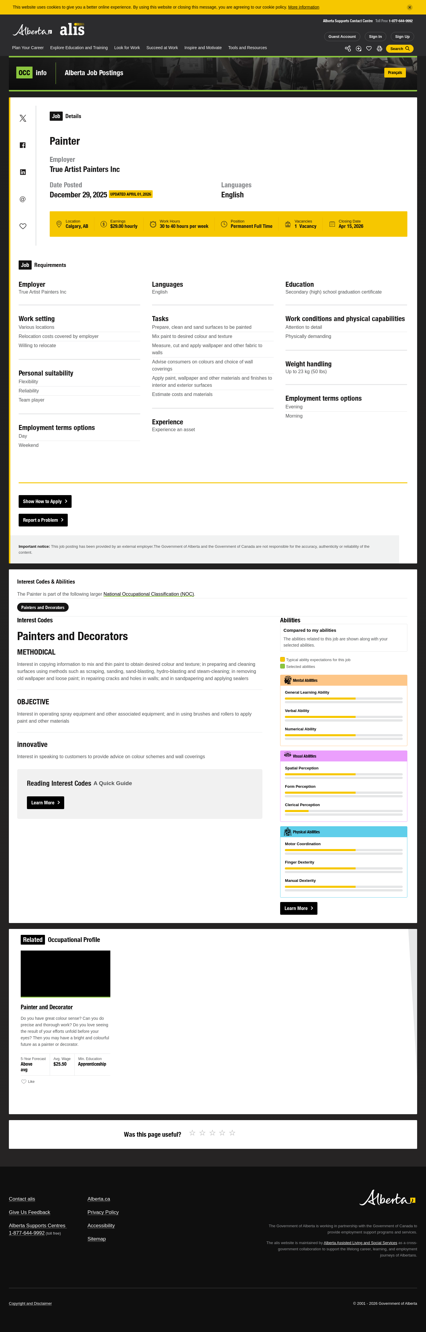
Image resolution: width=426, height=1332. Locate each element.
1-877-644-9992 (401, 21)
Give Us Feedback (29, 1212)
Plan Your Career (28, 47)
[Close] (410, 7)
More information (303, 7)
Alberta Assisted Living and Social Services (360, 1243)
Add (358, 48)
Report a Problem (40, 520)
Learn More (68, 803)
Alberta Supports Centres (37, 1225)
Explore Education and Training (79, 47)
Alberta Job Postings (94, 72)
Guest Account (342, 36)
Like (368, 48)
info (31, 72)
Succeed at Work (162, 47)
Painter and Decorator (60, 1012)
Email (23, 199)
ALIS (72, 29)
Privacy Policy (103, 1212)
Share (347, 48)
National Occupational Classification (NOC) (158, 626)
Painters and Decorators (68, 637)
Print (379, 48)
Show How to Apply (42, 501)
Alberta (32, 30)
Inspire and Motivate (203, 47)
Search (396, 48)
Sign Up (402, 36)
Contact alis (22, 1199)
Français (395, 72)
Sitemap (97, 1239)
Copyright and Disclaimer (30, 1303)
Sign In (375, 36)
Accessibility (101, 1225)
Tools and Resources (247, 47)
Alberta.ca (99, 1199)
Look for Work (127, 47)
